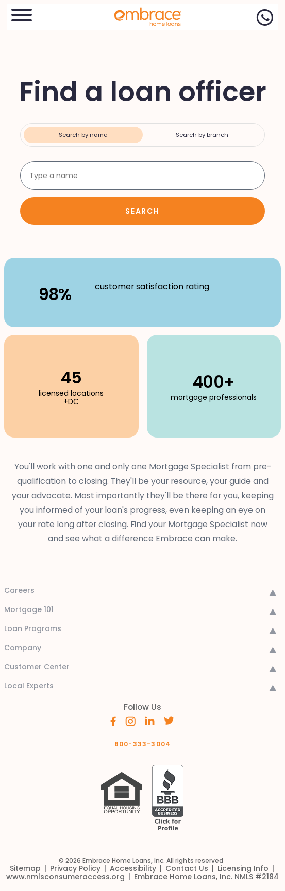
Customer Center (37, 666)
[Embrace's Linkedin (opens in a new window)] (150, 720)
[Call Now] (265, 17)
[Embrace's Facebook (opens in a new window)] (113, 720)
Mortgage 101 (29, 609)
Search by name (83, 135)
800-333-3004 (142, 744)
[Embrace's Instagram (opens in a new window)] (130, 720)
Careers (19, 590)
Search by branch (202, 135)
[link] (142, 16)
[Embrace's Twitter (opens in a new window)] (169, 720)
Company (22, 647)
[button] (21, 13)
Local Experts (29, 685)
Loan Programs (32, 628)
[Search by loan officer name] (142, 175)
